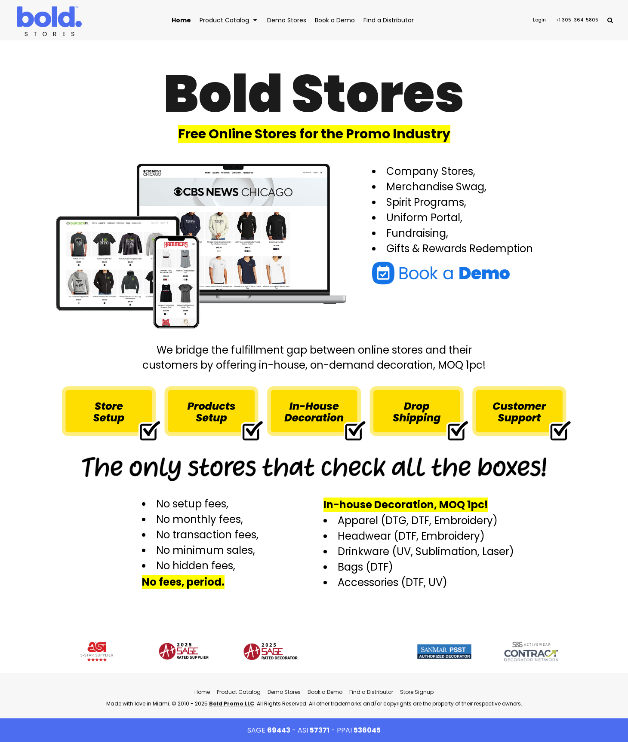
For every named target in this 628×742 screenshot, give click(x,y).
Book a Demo (325, 692)
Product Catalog (239, 692)
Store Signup (417, 692)
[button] (229, 20)
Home (202, 692)
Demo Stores (284, 692)
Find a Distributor (371, 692)
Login (539, 19)
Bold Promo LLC (231, 703)
